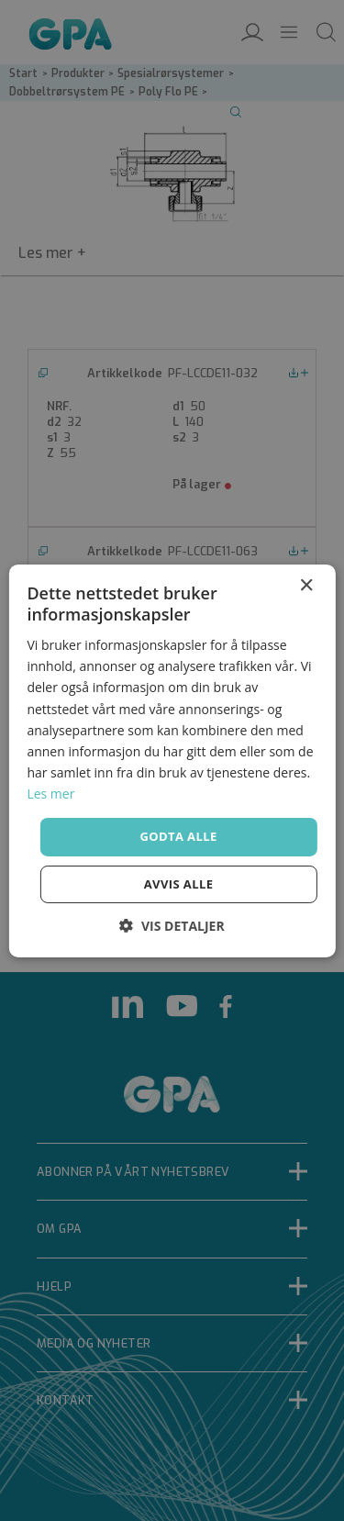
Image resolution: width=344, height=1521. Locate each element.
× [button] (306, 585)
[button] (171, 925)
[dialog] (172, 760)
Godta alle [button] (177, 836)
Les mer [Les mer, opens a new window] (50, 793)
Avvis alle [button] (179, 884)
